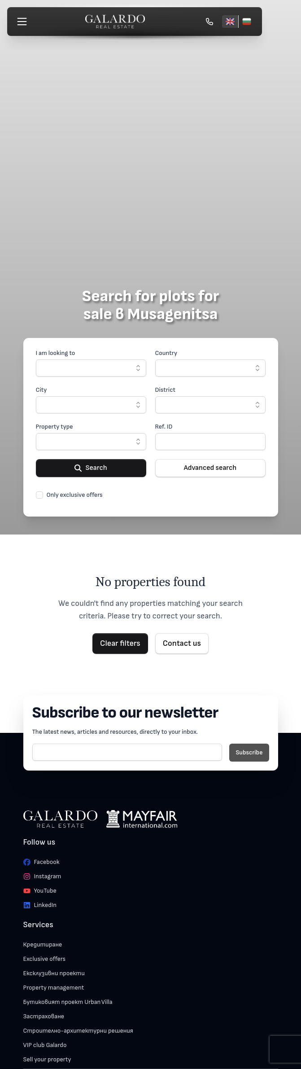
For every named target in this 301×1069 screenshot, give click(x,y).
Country (166, 353)
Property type (54, 426)
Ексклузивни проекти (54, 973)
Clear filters (120, 643)
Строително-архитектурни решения (78, 1030)
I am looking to (55, 353)
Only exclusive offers (75, 495)
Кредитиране (42, 944)
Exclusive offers (44, 959)
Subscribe (249, 752)
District (165, 390)
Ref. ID (164, 426)
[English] (230, 21)
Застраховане (44, 1016)
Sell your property (47, 1059)
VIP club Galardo (45, 1045)
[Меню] (22, 22)
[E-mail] (127, 752)
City (41, 390)
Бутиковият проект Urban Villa (68, 1002)
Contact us (182, 643)
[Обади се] (209, 22)
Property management (53, 987)
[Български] (246, 21)
